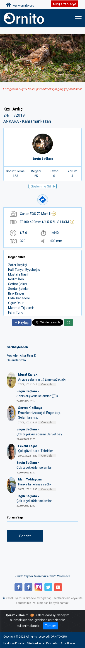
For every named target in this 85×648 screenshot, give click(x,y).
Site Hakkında (35, 643)
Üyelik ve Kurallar (14, 643)
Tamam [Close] (50, 626)
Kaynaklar (52, 643)
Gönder (25, 536)
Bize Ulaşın (68, 643)
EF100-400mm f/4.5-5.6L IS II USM (47, 222)
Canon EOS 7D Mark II (38, 214)
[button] (6, 67)
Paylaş (22, 322)
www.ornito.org (20, 5)
